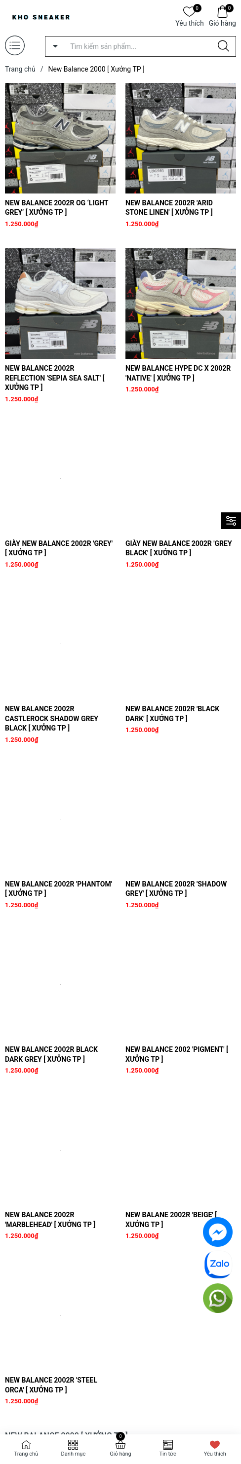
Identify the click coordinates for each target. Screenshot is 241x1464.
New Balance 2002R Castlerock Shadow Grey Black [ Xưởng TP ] (51, 718)
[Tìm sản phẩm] (140, 46)
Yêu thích (189, 22)
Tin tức (167, 1454)
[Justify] (223, 46)
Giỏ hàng (222, 22)
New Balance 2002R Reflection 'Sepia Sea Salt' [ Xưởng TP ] (54, 377)
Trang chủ (26, 1454)
